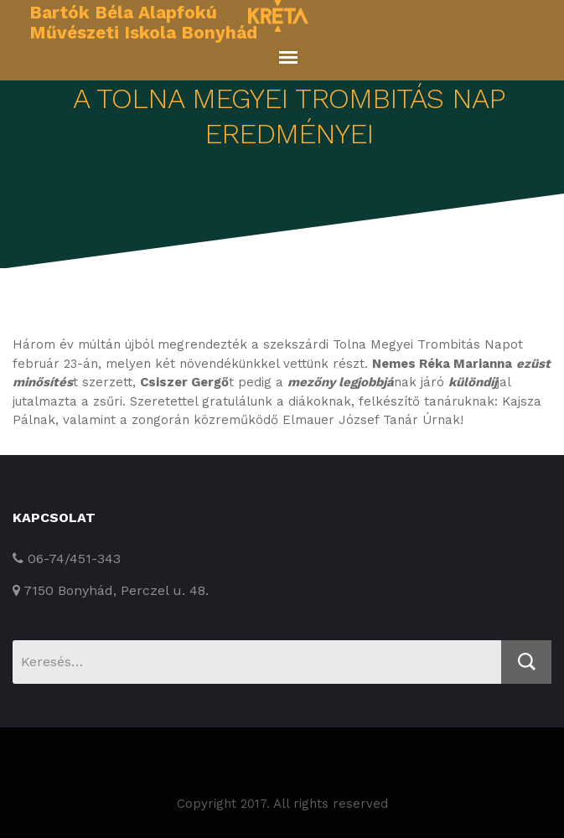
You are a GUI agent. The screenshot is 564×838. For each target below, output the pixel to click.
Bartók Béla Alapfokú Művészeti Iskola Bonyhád (143, 23)
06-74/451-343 (67, 558)
